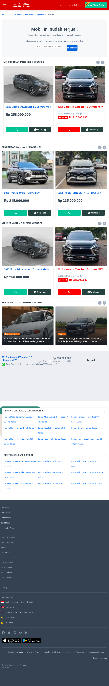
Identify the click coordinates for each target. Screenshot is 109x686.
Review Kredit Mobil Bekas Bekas (52, 439)
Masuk (64, 5)
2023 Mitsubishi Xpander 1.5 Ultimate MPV (28, 107)
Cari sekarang (72, 48)
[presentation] (98, 62)
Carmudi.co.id (27, 602)
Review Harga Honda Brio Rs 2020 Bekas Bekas (18, 441)
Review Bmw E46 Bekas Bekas (84, 428)
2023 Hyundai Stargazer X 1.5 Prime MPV (80, 193)
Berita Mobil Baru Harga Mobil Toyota (87, 472)
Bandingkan (56, 362)
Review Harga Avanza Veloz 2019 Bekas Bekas (85, 419)
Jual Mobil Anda (94, 4)
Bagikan (66, 362)
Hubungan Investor (96, 652)
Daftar (77, 5)
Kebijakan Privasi (33, 652)
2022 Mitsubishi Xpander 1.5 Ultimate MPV (80, 107)
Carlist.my (10, 607)
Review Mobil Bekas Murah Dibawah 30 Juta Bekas (19, 419)
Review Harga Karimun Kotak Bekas (19, 428)
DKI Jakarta (23, 364)
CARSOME (10, 617)
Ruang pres (80, 652)
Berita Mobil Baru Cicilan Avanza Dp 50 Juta (19, 485)
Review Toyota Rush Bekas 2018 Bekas (51, 430)
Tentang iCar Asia (100, 658)
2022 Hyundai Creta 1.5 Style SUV (22, 193)
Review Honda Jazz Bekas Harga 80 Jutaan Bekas (86, 441)
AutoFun (9, 622)
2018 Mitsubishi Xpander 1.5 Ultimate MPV (17, 358)
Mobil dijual (5, 513)
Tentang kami (6, 567)
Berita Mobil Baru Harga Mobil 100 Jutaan (85, 463)
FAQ (2, 582)
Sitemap (4, 588)
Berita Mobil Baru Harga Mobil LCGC (86, 483)
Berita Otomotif (7, 542)
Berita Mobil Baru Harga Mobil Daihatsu (50, 474)
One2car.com (11, 612)
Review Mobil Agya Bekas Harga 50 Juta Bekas (52, 419)
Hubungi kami (6, 572)
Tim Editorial (6, 553)
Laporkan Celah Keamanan (55, 652)
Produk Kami (6, 577)
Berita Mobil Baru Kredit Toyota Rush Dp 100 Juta (19, 474)
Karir (71, 652)
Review (4, 548)
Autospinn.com (26, 612)
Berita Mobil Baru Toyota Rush (50, 483)
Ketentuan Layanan (15, 652)
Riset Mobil (5, 523)
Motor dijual (6, 518)
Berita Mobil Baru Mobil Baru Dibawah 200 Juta (20, 463)
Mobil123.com (12, 602)
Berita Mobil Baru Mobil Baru (50, 461)
